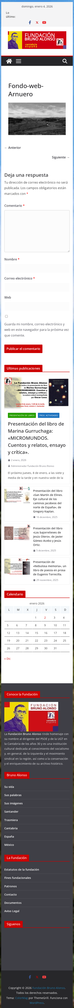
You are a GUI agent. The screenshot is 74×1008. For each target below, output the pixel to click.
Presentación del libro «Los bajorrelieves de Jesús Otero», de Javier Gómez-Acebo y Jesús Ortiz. (48, 536)
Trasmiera (11, 820)
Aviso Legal (11, 911)
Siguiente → (61, 157)
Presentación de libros (21, 415)
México (9, 845)
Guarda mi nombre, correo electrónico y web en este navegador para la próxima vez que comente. (36, 330)
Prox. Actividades (48, 415)
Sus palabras (13, 795)
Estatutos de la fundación (21, 869)
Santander (11, 811)
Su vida (9, 787)
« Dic (7, 658)
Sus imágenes (13, 803)
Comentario (14, 205)
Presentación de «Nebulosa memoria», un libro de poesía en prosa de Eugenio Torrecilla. (49, 568)
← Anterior (12, 147)
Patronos (10, 886)
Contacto (10, 894)
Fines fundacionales (17, 878)
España (9, 836)
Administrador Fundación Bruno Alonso (32, 466)
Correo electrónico (19, 278)
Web (7, 297)
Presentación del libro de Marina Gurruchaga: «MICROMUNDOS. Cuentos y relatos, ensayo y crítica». (37, 437)
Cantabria (11, 828)
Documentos (13, 903)
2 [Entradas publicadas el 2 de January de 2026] (45, 617)
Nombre (12, 259)
